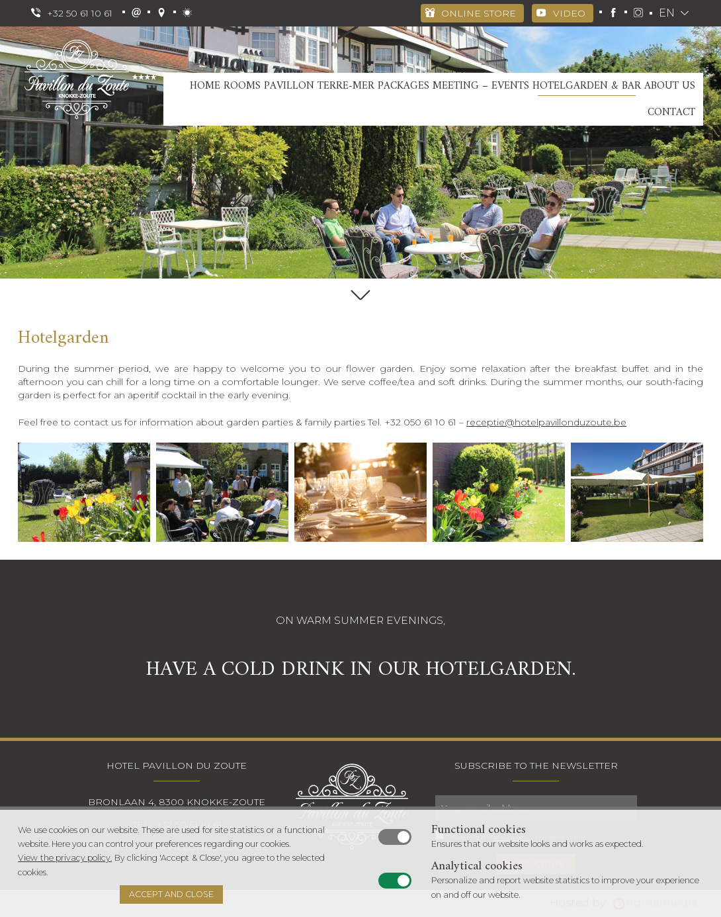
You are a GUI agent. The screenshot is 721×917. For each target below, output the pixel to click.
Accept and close (171, 894)
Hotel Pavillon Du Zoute (176, 765)
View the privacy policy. (65, 858)
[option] (360, 152)
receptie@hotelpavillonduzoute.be (546, 422)
